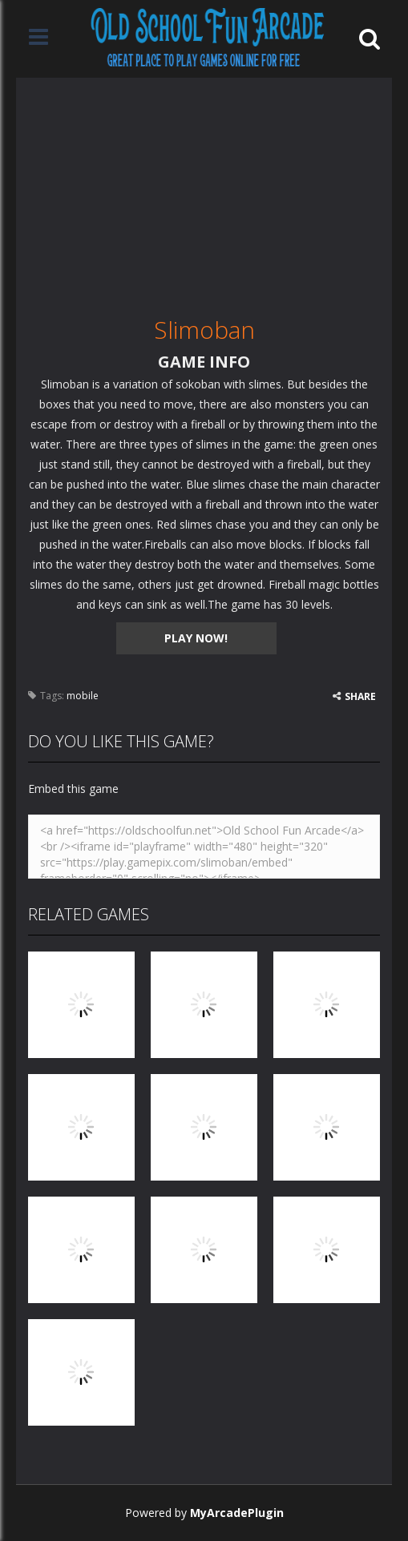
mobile (83, 695)
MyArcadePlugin (237, 1512)
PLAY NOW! (196, 638)
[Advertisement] (204, 190)
